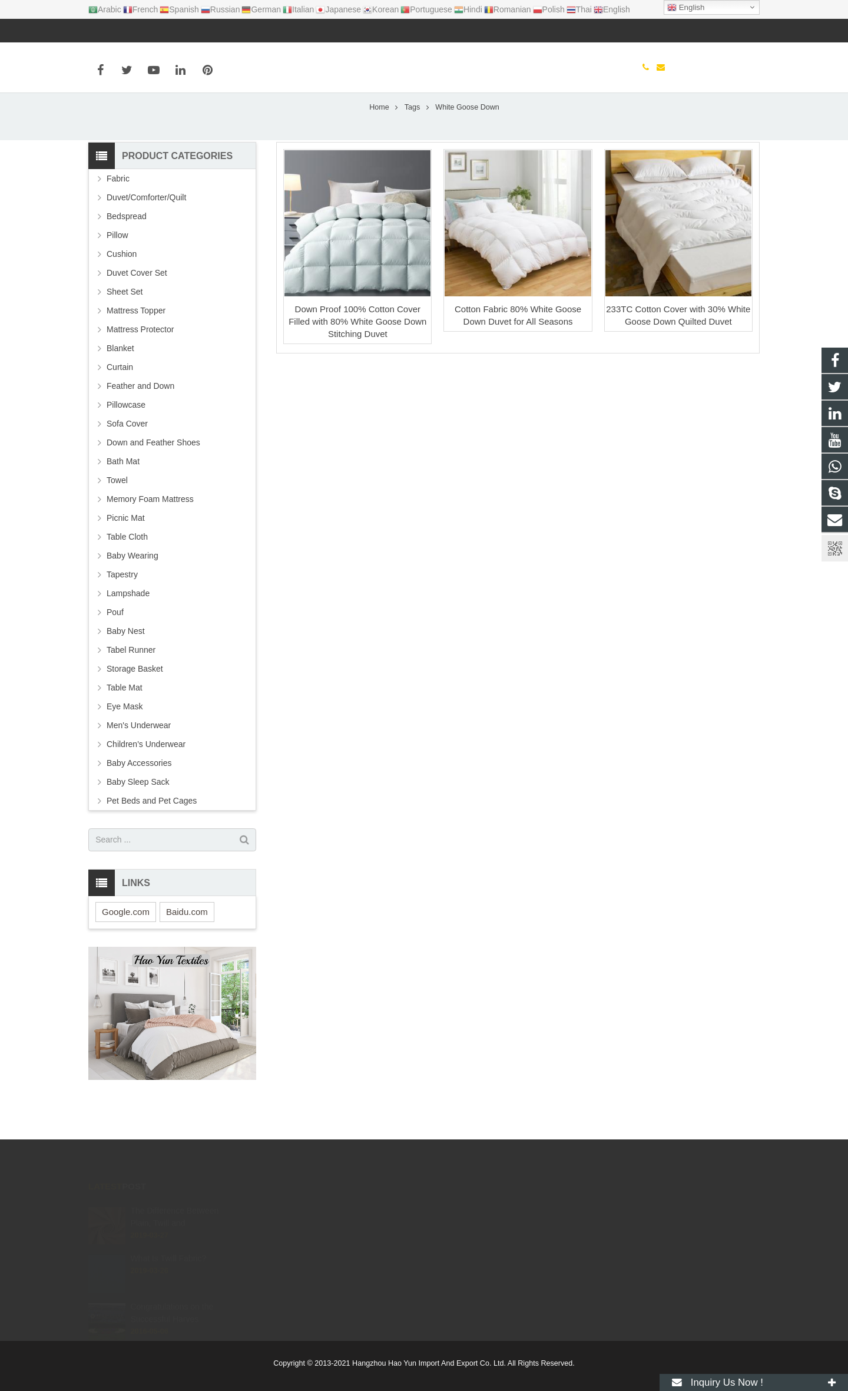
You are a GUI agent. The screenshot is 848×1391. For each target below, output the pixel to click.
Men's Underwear (139, 762)
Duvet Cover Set (137, 310)
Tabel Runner (131, 687)
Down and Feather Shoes (153, 479)
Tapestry (122, 611)
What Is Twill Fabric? (168, 1263)
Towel (117, 517)
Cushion (122, 291)
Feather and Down (140, 423)
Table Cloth (127, 574)
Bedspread (127, 253)
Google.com (126, 949)
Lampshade (128, 630)
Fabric (118, 215)
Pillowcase (126, 442)
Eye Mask (125, 743)
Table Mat (125, 724)
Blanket (120, 385)
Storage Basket (135, 706)
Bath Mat (123, 498)
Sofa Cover (127, 460)
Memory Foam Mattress (150, 536)
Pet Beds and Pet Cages (152, 837)
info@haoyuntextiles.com (160, 30)
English (685, 7)
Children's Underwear (146, 781)
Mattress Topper (136, 347)
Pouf (115, 649)
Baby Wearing (132, 592)
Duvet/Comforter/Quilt (146, 234)
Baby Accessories (139, 800)
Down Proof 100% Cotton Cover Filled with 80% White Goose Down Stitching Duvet (357, 358)
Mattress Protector (140, 366)
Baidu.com (187, 949)
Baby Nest (126, 668)
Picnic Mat (126, 555)
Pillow (117, 272)
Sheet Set (125, 328)
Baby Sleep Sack (138, 819)
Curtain (120, 404)
